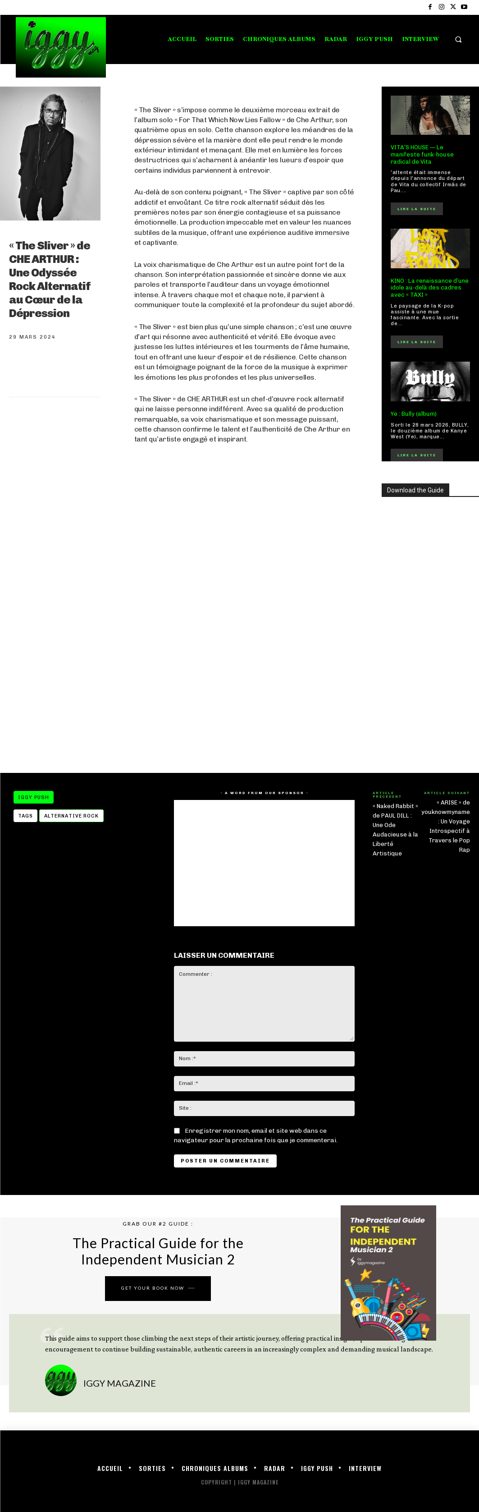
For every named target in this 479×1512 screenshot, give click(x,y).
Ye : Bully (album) (414, 413)
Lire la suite (416, 209)
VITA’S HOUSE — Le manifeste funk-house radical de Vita (422, 154)
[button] (458, 39)
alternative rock (71, 816)
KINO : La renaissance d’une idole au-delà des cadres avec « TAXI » (430, 287)
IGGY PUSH (34, 797)
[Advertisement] (244, 688)
